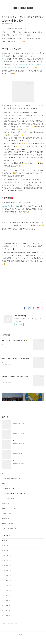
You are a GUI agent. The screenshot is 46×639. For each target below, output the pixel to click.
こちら (29, 229)
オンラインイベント (10, 529)
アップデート (8, 499)
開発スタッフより (9, 509)
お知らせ (6, 514)
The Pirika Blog (23, 7)
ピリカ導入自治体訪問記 (11, 479)
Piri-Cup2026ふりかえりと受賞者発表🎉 (16, 359)
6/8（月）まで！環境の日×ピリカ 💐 (15, 340)
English (6, 519)
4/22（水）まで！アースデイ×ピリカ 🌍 (25, 461)
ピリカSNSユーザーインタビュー (13, 494)
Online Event (7, 524)
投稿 (23, 67)
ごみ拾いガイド (8, 489)
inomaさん (5, 206)
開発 (5, 484)
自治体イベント (8, 504)
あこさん (14, 206)
